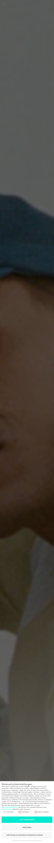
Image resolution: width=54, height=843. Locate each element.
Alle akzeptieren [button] (26, 820)
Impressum (39, 840)
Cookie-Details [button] (16, 840)
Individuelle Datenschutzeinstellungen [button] (24, 835)
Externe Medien (42, 812)
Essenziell (8, 812)
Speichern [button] (27, 827)
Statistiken (24, 812)
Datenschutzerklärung (9, 807)
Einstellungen (6, 809)
